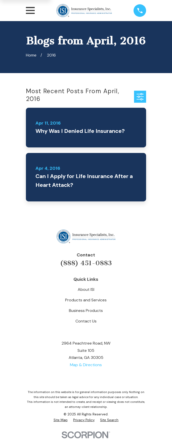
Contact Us (86, 321)
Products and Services (86, 300)
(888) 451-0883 (86, 263)
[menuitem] (61, 420)
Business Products (86, 310)
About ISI (86, 289)
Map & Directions (86, 364)
